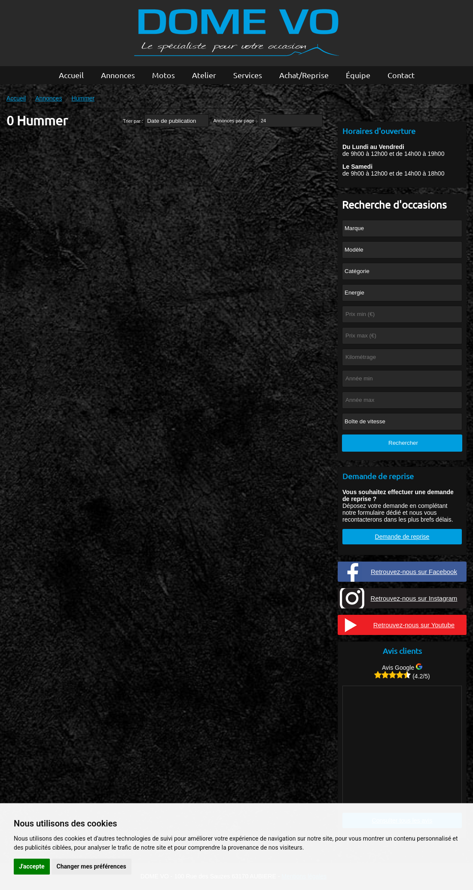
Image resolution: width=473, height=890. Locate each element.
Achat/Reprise (304, 74)
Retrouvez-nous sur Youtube (414, 625)
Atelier (204, 74)
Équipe (358, 74)
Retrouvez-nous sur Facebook (414, 571)
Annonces (118, 74)
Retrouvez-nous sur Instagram (414, 598)
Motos (163, 74)
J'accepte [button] (32, 866)
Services (247, 74)
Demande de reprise (402, 536)
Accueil (71, 74)
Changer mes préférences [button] (91, 866)
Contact (401, 74)
